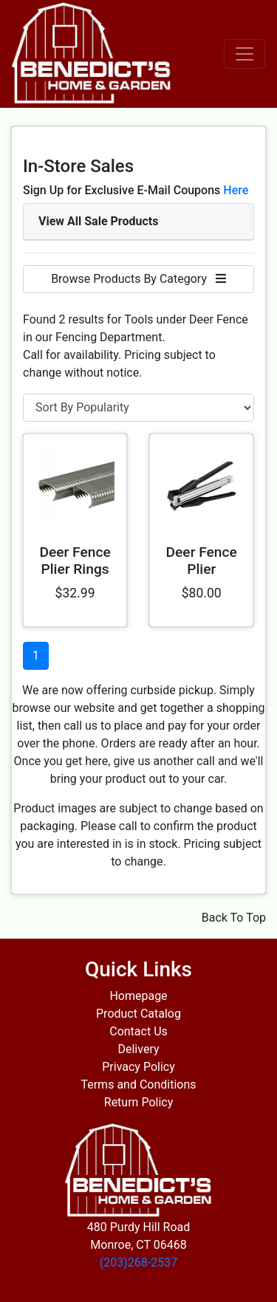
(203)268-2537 (138, 1262)
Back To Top (234, 918)
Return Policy (138, 1102)
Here (235, 190)
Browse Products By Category (138, 279)
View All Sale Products (98, 221)
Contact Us (138, 1031)
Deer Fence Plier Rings (74, 561)
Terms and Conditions (138, 1084)
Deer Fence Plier (201, 561)
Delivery (138, 1049)
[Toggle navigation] (244, 54)
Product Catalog (138, 1014)
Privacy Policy (138, 1067)
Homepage (138, 996)
